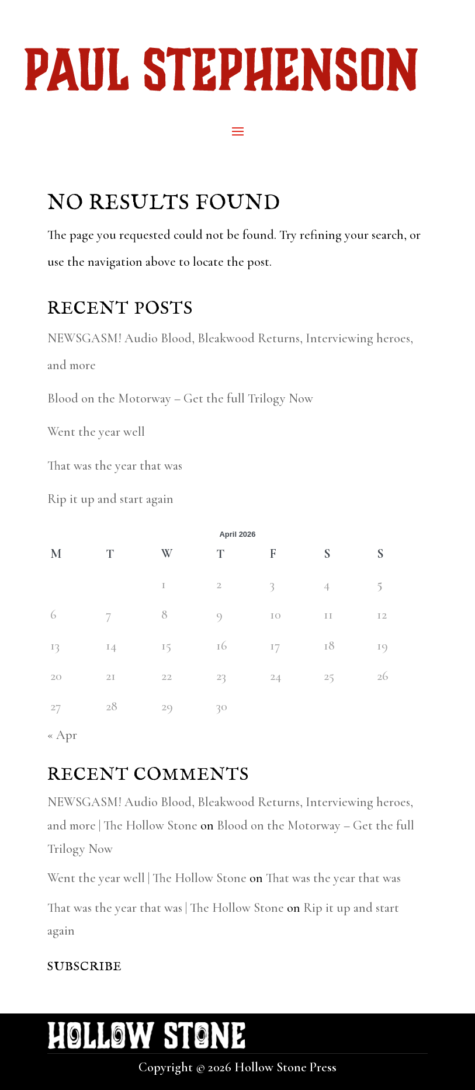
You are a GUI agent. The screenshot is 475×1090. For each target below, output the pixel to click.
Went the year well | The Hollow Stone (147, 878)
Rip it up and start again (110, 498)
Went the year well (96, 431)
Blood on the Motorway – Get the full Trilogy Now (180, 398)
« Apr (62, 734)
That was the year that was (114, 465)
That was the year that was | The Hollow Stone (165, 907)
